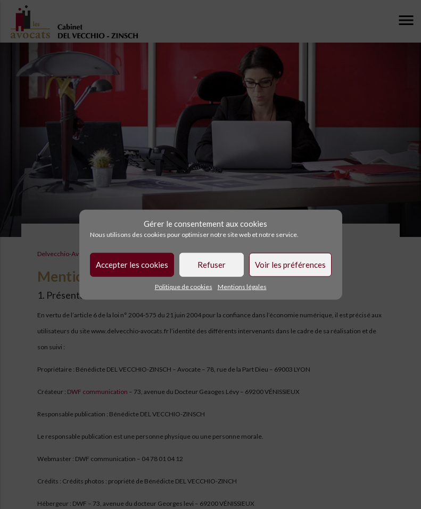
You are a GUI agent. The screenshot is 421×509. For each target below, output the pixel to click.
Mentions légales (242, 286)
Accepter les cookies (132, 264)
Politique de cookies (183, 286)
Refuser (211, 264)
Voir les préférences (290, 264)
